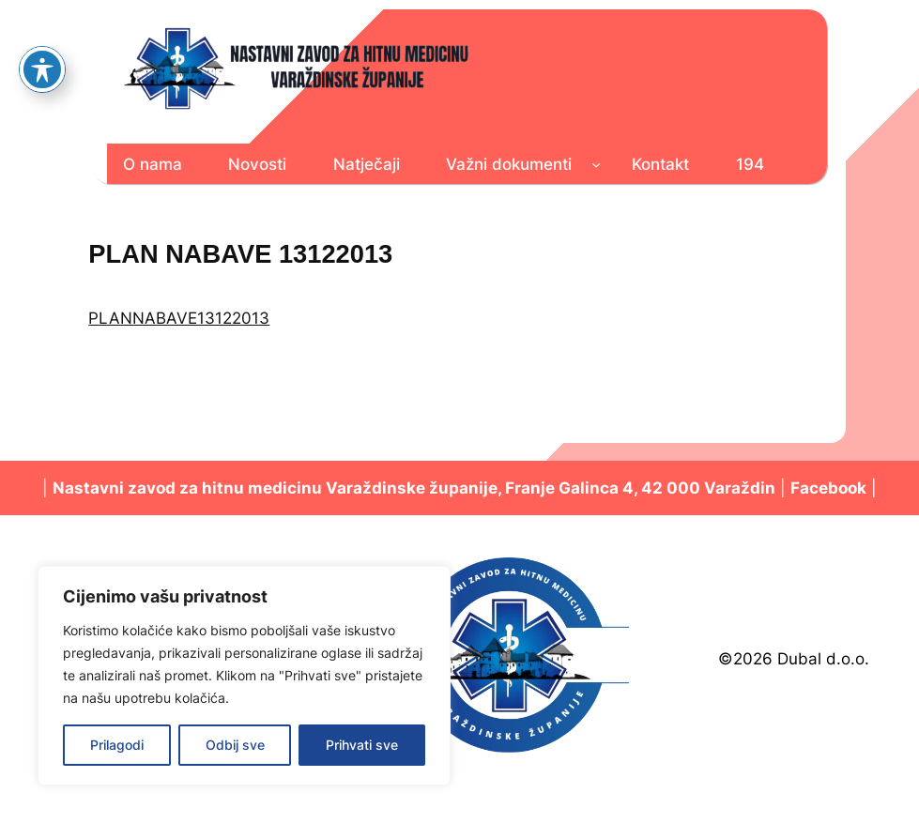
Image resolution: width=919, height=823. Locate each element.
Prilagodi (117, 745)
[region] (244, 675)
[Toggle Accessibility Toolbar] (42, 28)
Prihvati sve (362, 745)
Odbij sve (235, 745)
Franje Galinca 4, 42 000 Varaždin (640, 488)
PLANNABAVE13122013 (178, 318)
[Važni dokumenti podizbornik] (596, 164)
